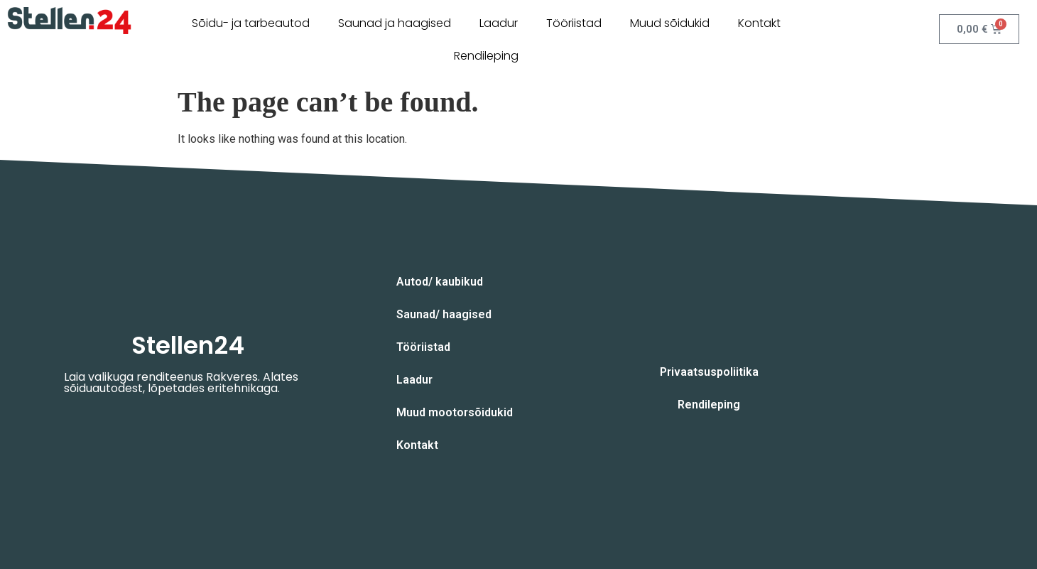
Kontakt (759, 23)
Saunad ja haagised (394, 23)
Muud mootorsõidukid (454, 412)
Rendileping (486, 56)
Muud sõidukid (670, 23)
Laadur (498, 23)
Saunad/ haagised (444, 314)
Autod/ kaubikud (439, 281)
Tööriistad (574, 23)
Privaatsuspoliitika (709, 372)
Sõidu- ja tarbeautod (251, 23)
